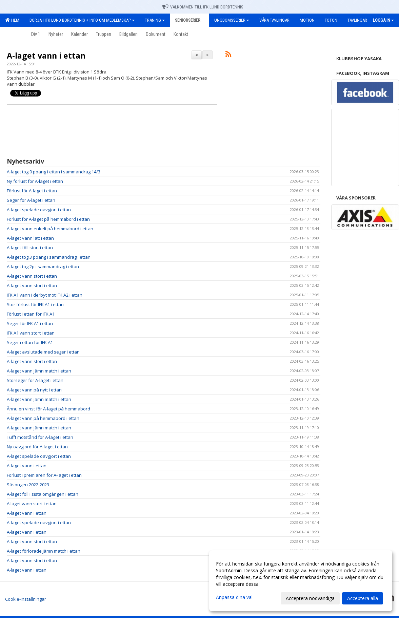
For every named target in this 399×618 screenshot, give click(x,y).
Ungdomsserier (231, 20)
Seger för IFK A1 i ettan (30, 323)
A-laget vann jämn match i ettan (39, 371)
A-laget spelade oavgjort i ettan (39, 210)
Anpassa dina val (234, 597)
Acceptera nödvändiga (310, 598)
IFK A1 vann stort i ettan (31, 333)
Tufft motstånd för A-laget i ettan (40, 437)
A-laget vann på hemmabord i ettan (43, 418)
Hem (12, 20)
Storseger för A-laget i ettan (35, 380)
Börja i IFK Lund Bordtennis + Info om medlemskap (82, 20)
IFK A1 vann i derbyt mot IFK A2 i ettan (44, 295)
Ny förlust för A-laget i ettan (35, 181)
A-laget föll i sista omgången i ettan (42, 494)
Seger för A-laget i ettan (31, 200)
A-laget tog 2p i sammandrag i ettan (43, 266)
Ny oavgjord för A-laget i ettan (37, 447)
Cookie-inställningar (25, 599)
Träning (155, 20)
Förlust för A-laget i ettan (32, 191)
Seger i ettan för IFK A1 (30, 342)
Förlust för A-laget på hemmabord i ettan (48, 219)
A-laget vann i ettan (46, 55)
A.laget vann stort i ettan (32, 503)
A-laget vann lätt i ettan (30, 238)
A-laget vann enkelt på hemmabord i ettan (50, 229)
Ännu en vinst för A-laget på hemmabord (48, 409)
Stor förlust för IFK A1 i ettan (35, 304)
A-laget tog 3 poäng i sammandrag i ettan (49, 257)
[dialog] (300, 580)
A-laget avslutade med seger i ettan (43, 352)
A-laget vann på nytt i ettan (34, 390)
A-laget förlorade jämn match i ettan (43, 551)
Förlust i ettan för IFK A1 (31, 314)
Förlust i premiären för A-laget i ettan (44, 475)
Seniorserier (189, 20)
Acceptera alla (362, 598)
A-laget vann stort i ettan (32, 276)
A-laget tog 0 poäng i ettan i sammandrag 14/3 (53, 172)
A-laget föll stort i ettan (30, 247)
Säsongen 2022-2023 (28, 485)
